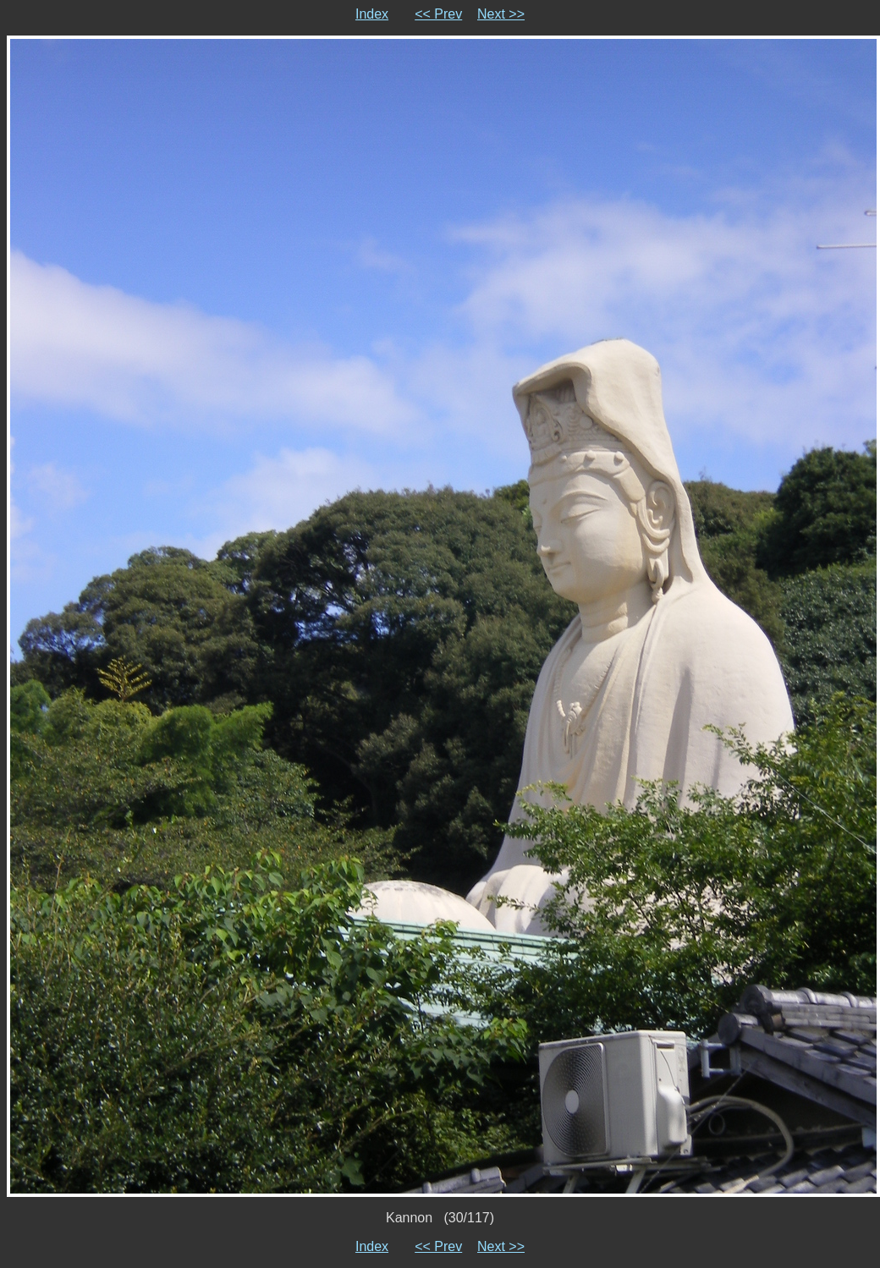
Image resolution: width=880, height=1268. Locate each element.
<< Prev (438, 14)
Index (371, 14)
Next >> (501, 14)
